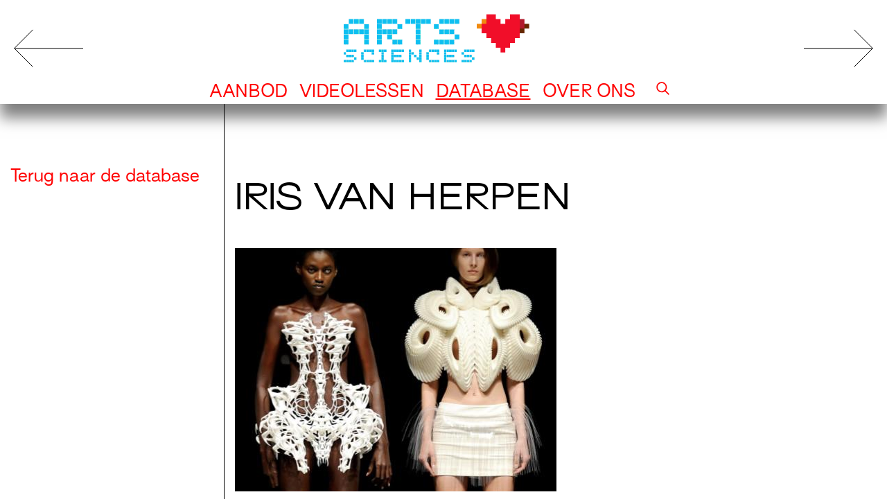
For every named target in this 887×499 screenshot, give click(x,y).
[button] (662, 90)
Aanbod (248, 90)
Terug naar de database (105, 175)
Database (483, 90)
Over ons (589, 90)
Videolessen (361, 90)
